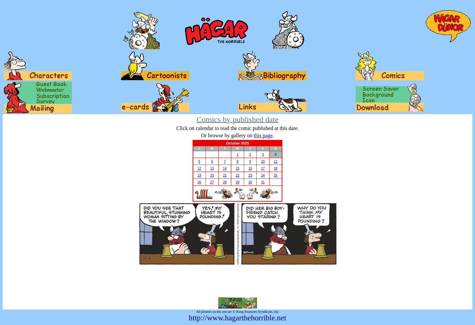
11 (275, 161)
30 (250, 182)
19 (199, 175)
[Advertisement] (237, 281)
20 (212, 175)
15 (237, 168)
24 (263, 175)
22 (237, 175)
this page (263, 135)
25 (275, 175)
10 (263, 161)
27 (212, 182)
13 (212, 168)
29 (237, 182)
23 (250, 175)
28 (225, 182)
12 (199, 168)
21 (225, 175)
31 (263, 182)
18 (275, 168)
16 (250, 168)
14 (225, 168)
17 (263, 168)
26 (199, 182)
